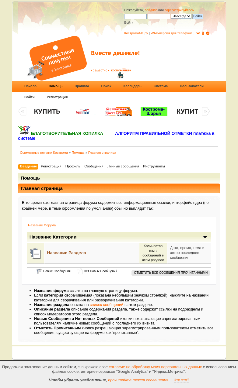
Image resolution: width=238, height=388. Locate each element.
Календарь (133, 86)
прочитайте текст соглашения (138, 380)
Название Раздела (66, 252)
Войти (29, 97)
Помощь (55, 86)
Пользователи (192, 86)
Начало (30, 86)
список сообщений (106, 304)
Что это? (181, 380)
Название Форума (42, 225)
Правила (82, 86)
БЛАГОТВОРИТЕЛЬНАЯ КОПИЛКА (67, 133)
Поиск (106, 86)
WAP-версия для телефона (172, 33)
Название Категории (53, 236)
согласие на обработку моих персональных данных (155, 367)
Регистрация (57, 97)
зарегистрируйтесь (179, 10)
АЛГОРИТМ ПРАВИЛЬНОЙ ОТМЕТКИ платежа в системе (116, 135)
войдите (151, 10)
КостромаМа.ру (136, 33)
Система (161, 86)
